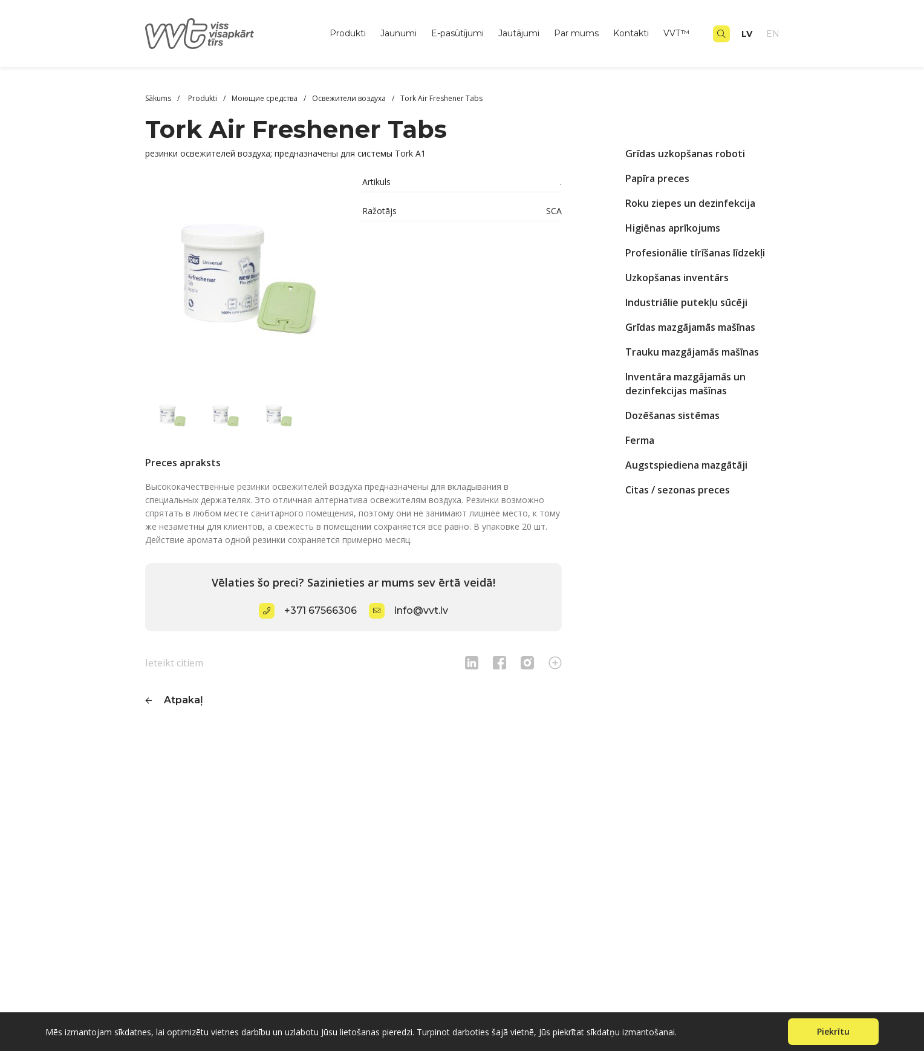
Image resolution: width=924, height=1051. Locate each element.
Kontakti (631, 33)
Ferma (639, 440)
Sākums (158, 98)
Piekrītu (833, 1031)
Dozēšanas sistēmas (672, 415)
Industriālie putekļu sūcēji (686, 302)
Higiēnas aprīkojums (672, 228)
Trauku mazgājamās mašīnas (692, 352)
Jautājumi (518, 33)
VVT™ (676, 33)
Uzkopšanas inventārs (677, 277)
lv (746, 33)
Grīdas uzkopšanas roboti (685, 153)
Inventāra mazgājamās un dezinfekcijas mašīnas (685, 383)
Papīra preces (657, 178)
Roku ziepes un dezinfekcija (690, 203)
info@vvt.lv (421, 610)
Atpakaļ (183, 700)
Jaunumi (398, 33)
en (772, 33)
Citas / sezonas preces (677, 489)
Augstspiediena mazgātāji (686, 465)
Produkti (348, 33)
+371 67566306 (320, 610)
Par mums (576, 33)
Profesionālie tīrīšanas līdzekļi (695, 252)
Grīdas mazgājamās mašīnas (690, 327)
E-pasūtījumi (457, 33)
